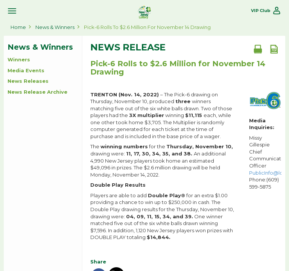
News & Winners (55, 27)
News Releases (28, 81)
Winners (19, 59)
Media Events (26, 70)
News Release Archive (37, 92)
